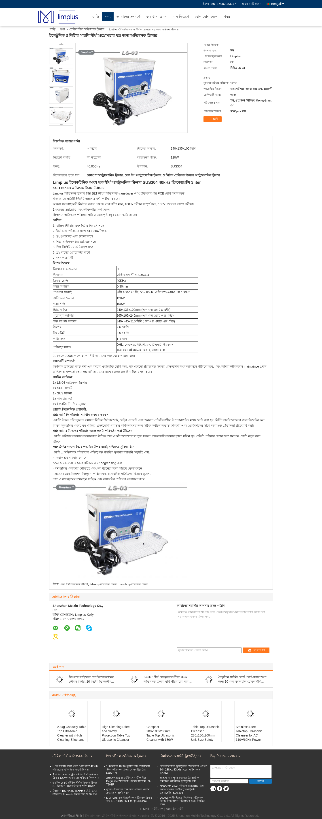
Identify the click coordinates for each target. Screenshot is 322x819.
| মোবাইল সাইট (174, 809)
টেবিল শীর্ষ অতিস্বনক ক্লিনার (86, 29)
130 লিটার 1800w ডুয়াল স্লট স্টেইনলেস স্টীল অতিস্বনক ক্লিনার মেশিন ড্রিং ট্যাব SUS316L (128, 770)
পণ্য (108, 17)
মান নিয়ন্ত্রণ (181, 17)
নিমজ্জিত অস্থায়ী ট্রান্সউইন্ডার (180, 756)
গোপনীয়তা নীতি (71, 815)
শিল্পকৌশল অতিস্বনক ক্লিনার (126, 756)
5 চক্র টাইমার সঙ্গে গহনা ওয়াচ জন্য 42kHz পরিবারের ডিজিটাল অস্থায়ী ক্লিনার (75, 768)
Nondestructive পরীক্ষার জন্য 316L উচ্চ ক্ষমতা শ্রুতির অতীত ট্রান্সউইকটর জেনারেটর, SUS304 (182, 789)
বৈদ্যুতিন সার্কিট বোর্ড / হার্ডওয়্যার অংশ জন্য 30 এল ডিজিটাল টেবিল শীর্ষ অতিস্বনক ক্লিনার (242, 681)
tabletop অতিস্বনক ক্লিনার (103, 584)
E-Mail (144, 809)
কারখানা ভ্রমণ (156, 17)
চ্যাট (213, 119)
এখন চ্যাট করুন (251, 4)
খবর (227, 17)
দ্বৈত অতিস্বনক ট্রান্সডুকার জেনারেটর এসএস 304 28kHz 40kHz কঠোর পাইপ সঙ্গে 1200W (183, 770)
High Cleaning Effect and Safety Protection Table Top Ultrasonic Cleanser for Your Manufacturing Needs (116, 739)
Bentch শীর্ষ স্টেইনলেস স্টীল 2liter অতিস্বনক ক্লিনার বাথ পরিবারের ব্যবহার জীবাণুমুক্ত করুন (168, 681)
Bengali (277, 4)
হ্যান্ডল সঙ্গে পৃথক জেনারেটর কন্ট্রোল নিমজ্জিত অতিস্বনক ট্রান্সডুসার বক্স (179, 779)
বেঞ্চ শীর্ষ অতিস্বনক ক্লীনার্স (74, 584)
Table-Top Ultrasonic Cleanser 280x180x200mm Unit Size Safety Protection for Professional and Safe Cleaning (205, 739)
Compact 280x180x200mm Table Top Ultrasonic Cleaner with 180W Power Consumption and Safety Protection (160, 739)
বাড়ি (95, 17)
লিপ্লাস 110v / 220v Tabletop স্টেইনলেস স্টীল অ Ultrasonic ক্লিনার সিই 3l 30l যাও (75, 792)
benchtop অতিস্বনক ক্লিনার (133, 584)
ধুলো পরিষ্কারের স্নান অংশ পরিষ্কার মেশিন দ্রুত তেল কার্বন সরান (128, 791)
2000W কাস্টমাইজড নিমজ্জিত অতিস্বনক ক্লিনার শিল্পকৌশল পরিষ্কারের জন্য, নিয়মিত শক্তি (182, 801)
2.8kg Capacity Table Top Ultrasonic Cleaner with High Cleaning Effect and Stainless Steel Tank (71, 735)
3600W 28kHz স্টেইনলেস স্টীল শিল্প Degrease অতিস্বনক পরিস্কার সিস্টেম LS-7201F (128, 781)
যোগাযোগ (256, 650)
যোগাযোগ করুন (206, 17)
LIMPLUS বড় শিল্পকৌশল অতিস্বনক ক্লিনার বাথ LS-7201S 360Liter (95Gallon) (129, 799)
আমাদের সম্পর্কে (128, 17)
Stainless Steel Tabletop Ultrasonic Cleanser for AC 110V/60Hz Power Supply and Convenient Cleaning (250, 737)
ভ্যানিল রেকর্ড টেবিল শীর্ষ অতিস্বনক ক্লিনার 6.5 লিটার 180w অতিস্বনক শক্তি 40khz (75, 784)
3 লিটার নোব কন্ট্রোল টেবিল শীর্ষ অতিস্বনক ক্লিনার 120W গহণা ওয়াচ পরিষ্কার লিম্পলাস (76, 776)
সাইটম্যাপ (157, 809)
